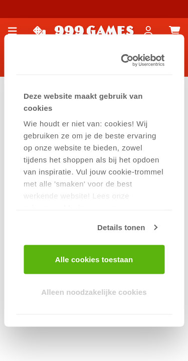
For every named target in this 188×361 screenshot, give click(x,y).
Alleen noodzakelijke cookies (93, 292)
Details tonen (121, 227)
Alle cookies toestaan (94, 259)
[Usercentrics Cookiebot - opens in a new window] (125, 60)
